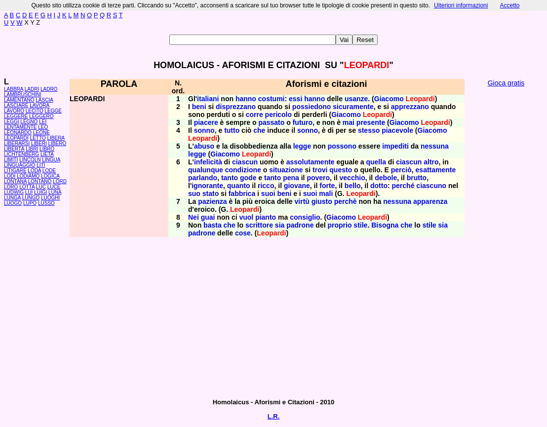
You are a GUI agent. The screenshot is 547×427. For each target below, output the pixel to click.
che (259, 130)
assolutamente (310, 162)
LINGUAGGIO (19, 165)
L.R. (274, 416)
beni (199, 107)
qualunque (205, 170)
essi (295, 99)
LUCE (54, 187)
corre (254, 114)
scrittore (259, 225)
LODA (34, 170)
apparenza (430, 201)
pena (291, 178)
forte (327, 186)
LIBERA (55, 138)
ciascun (245, 162)
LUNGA (12, 197)
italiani (208, 99)
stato (210, 193)
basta (212, 225)
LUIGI (40, 192)
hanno (245, 99)
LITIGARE (15, 170)
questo (340, 170)
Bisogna (384, 225)
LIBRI (32, 149)
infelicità (208, 162)
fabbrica (242, 193)
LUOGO (13, 203)
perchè (345, 201)
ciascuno (431, 186)
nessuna (435, 146)
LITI (41, 165)
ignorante (207, 186)
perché (403, 186)
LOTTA (27, 187)
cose (243, 233)
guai (208, 217)
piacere (206, 122)
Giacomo (389, 99)
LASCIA (44, 100)
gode (248, 178)
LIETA (47, 154)
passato (271, 122)
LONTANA (15, 181)
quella (376, 162)
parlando (202, 178)
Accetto (509, 5)
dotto (379, 186)
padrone (299, 225)
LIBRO (46, 149)
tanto (229, 178)
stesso (369, 130)
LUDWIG (14, 192)
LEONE (41, 132)
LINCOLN (29, 159)
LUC (41, 187)
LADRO (48, 89)
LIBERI (39, 143)
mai (348, 122)
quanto (238, 186)
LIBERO (57, 143)
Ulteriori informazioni (461, 5)
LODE (49, 170)
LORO (11, 187)
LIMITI (11, 159)
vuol (246, 217)
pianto (265, 217)
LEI (42, 121)
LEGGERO (41, 116)
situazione (286, 170)
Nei (193, 217)
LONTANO (40, 181)
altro (431, 162)
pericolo (278, 114)
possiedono (311, 107)
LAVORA (39, 105)
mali (326, 193)
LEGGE (52, 111)
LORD (60, 181)
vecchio (352, 178)
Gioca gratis (506, 83)
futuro (303, 122)
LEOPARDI (16, 138)
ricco (266, 186)
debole (386, 178)
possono (342, 146)
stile (360, 225)
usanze (356, 99)
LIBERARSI (17, 143)
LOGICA (50, 176)
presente (370, 122)
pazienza (212, 201)
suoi (268, 193)
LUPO (30, 203)
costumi (271, 99)
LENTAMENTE (20, 127)
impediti (395, 146)
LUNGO (31, 197)
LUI (29, 192)
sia (279, 225)
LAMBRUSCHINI (22, 94)
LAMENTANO (19, 100)
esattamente (436, 170)
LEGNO (29, 121)
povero (318, 178)
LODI (9, 176)
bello (353, 186)
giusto (322, 201)
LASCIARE (16, 105)
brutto (417, 178)
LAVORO (14, 111)
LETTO (38, 138)
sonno (204, 130)
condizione (243, 170)
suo (194, 193)
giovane (297, 186)
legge (302, 146)
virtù (302, 201)
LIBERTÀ (14, 149)
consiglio (305, 217)
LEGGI (11, 121)
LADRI (32, 89)
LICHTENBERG (21, 154)
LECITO (34, 111)
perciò (401, 170)
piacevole (397, 130)
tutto (231, 130)
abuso (204, 146)
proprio (339, 225)
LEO (43, 127)
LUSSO (46, 203)
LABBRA (13, 89)
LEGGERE (16, 116)
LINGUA (51, 159)
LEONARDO (18, 132)
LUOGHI (50, 197)
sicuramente (353, 107)
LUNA (54, 192)
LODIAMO (28, 176)
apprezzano (410, 107)
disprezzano (236, 107)
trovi (320, 170)
